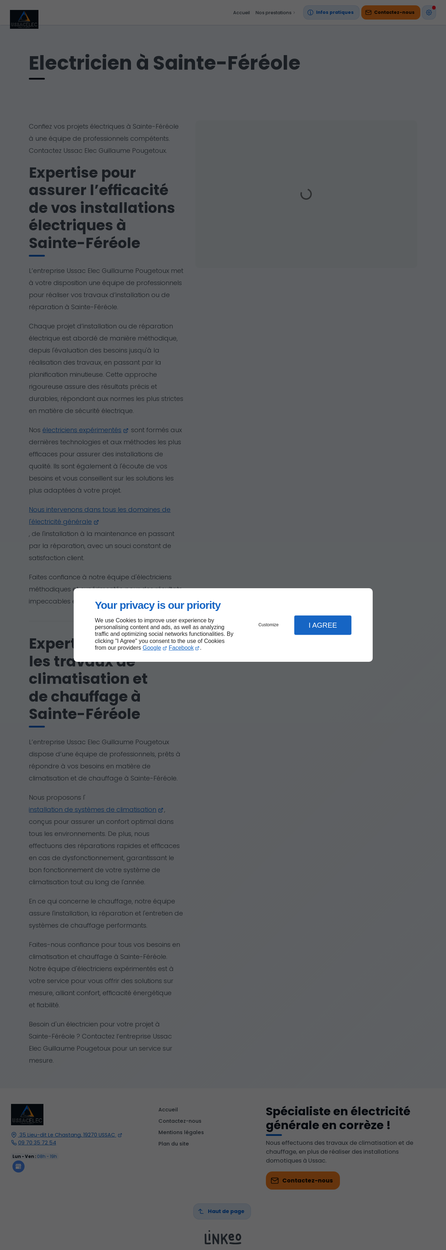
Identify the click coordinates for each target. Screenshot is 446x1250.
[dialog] (223, 625)
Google (152, 648)
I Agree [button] (323, 625)
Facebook (181, 648)
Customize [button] (268, 624)
